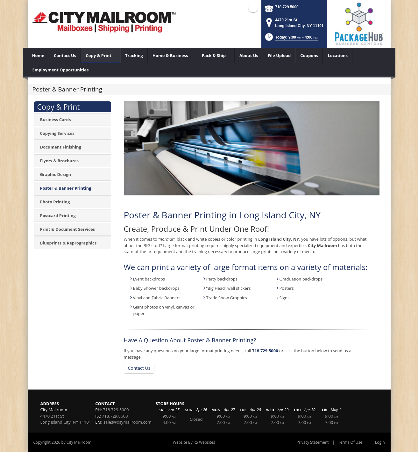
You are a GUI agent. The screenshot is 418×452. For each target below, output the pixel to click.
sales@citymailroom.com (127, 422)
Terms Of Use (350, 442)
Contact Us (139, 368)
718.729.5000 (286, 7)
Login (380, 442)
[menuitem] (38, 55)
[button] (291, 39)
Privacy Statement (313, 442)
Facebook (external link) (253, 7)
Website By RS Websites (194, 442)
